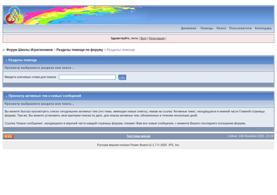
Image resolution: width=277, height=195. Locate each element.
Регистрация (156, 38)
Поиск (221, 28)
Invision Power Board (134, 145)
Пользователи (240, 28)
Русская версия (107, 145)
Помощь (207, 28)
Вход (143, 38)
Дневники (188, 28)
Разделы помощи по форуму (80, 50)
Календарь (263, 28)
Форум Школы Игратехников (29, 50)
